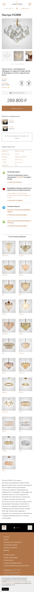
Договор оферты (8, 560)
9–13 (22, 64)
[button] (5, 33)
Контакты (6, 536)
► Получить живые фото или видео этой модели (17, 137)
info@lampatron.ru (25, 8)
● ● (17, 215)
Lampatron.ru (9, 570)
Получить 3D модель (17, 93)
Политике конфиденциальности (15, 581)
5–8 (19, 64)
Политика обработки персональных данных (16, 565)
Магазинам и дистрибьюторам (12, 542)
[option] (17, 33)
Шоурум (6, 539)
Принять (5, 589)
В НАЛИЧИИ (20, 177)
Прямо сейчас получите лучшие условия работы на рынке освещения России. (18, 195)
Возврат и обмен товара (11, 557)
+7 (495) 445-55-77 (9, 8)
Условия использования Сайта (12, 563)
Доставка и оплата (9, 554)
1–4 (16, 64)
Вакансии (6, 550)
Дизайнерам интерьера (10, 544)
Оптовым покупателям (10, 547)
